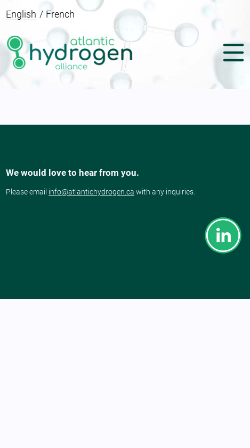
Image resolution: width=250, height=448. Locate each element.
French (60, 14)
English (21, 14)
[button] (230, 53)
